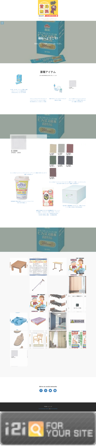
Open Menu (2, 22)
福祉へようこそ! (48, 38)
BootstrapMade (54, 408)
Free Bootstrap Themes (44, 408)
